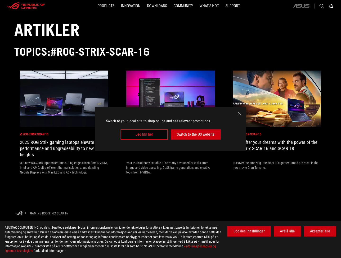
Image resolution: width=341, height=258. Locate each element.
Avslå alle (287, 231)
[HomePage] (19, 213)
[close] (239, 114)
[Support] (232, 6)
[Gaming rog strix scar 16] (49, 213)
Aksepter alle (320, 231)
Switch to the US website (196, 134)
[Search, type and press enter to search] (321, 6)
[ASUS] (301, 6)
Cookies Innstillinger (249, 231)
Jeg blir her (144, 134)
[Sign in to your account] (331, 6)
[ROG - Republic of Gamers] (26, 5)
